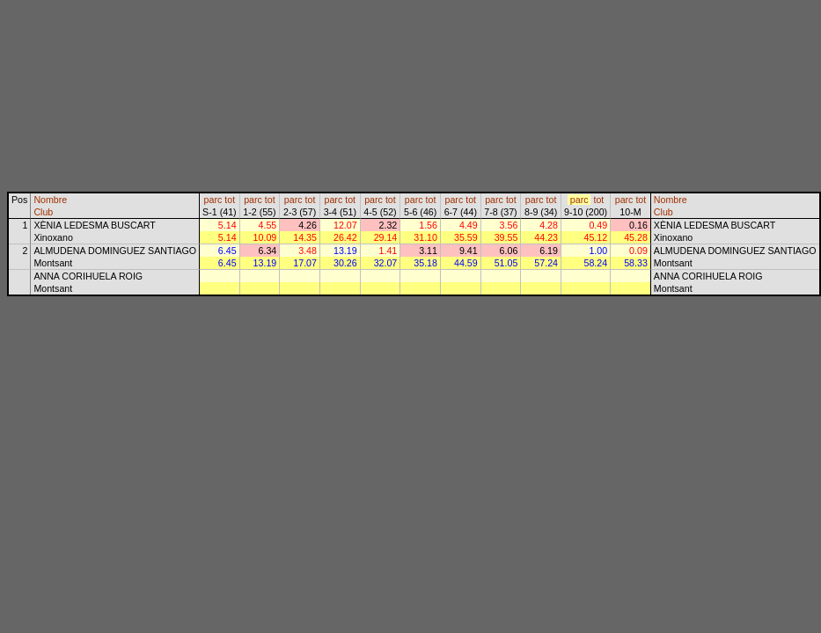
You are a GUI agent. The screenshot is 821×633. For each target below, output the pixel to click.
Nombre (50, 199)
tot (229, 199)
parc (213, 199)
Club (43, 212)
